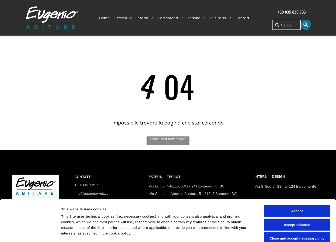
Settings (237, 233)
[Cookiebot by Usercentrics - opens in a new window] (30, 232)
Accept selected (297, 183)
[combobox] (286, 25)
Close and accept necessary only (297, 197)
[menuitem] (104, 17)
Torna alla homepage (168, 138)
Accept (297, 170)
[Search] (306, 25)
